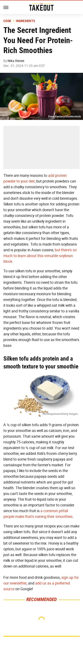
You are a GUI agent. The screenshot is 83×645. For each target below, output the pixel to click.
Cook (7, 21)
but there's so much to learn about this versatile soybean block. (40, 256)
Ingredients (25, 21)
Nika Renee (16, 61)
